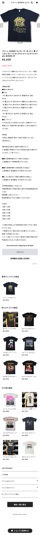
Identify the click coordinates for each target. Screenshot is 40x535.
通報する (35, 264)
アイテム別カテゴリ (8, 481)
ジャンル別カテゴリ (8, 488)
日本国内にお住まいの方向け (20, 258)
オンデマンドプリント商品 (10, 494)
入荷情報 (5, 474)
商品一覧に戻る (20, 505)
